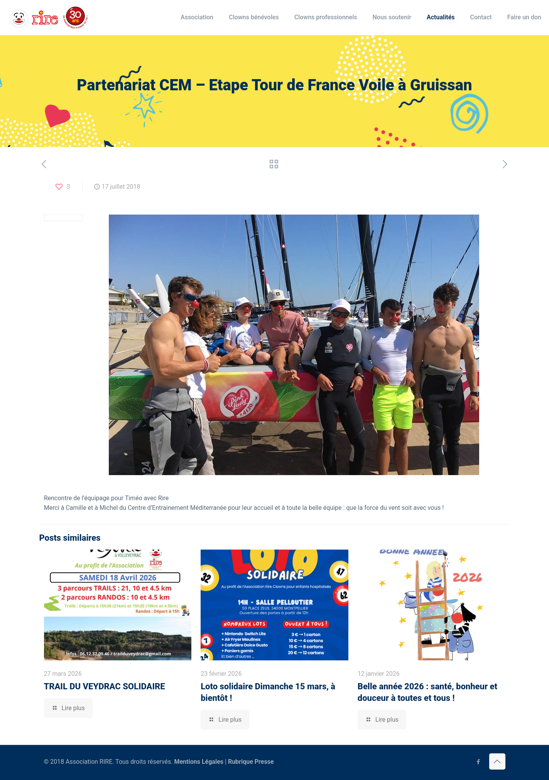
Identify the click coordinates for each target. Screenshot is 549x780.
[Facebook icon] (478, 761)
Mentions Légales (198, 761)
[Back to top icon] (497, 761)
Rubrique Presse (251, 761)
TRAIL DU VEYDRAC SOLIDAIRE (104, 686)
